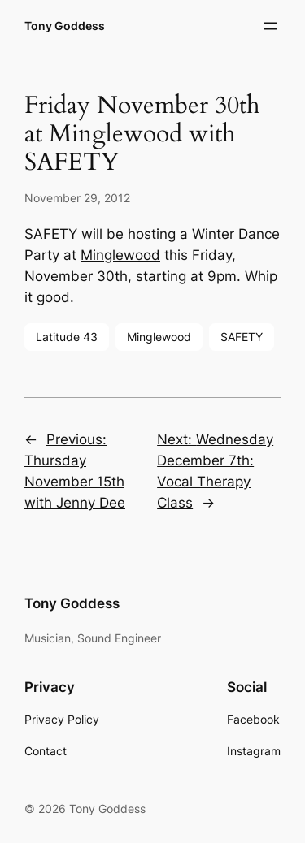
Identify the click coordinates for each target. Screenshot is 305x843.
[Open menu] (271, 26)
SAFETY (50, 234)
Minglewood (120, 255)
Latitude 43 (67, 337)
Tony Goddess (64, 25)
